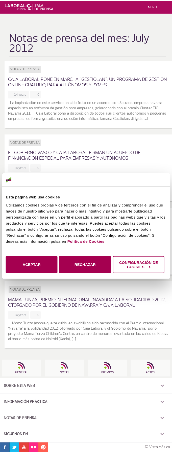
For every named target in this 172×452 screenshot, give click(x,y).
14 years (21, 94)
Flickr (33, 447)
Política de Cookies (86, 241)
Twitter (14, 447)
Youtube (24, 447)
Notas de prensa (25, 69)
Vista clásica (157, 447)
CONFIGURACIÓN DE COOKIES (138, 264)
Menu (152, 7)
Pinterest (43, 447)
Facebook (5, 447)
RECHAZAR (85, 264)
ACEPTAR (31, 264)
